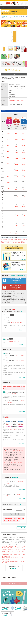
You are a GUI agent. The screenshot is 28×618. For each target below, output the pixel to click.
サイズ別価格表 (24, 7)
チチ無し (7, 320)
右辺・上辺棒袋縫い (14, 360)
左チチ (9, 315)
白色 (9, 339)
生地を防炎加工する (15, 494)
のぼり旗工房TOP (4, 16)
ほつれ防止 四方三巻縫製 (14, 400)
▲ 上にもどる (21, 527)
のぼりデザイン (13, 16)
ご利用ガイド (17, 7)
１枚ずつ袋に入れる (14, 482)
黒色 (13, 341)
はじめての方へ (10, 7)
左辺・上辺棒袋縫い (14, 356)
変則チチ (14, 322)
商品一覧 (3, 7)
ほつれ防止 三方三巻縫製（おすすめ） (14, 392)
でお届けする (14, 421)
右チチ (7, 317)
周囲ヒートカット (9, 408)
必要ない (7, 353)
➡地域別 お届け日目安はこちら (18, 275)
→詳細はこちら (21, 330)
